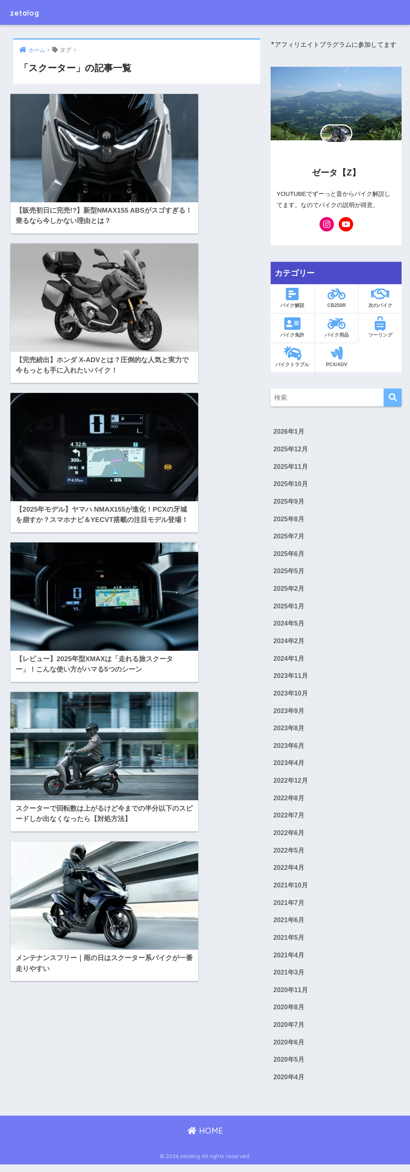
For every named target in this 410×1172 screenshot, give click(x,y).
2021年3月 (289, 978)
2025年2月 (289, 590)
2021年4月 (289, 961)
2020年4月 (289, 1084)
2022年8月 (289, 802)
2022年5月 (289, 855)
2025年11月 (290, 467)
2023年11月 (290, 678)
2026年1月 (289, 431)
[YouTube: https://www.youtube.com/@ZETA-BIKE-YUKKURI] (346, 224)
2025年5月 (289, 572)
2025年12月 (290, 449)
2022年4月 (289, 872)
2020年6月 (289, 1049)
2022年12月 (290, 784)
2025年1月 (289, 608)
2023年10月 (290, 696)
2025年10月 (290, 484)
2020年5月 (289, 1066)
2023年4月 (289, 767)
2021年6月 (289, 925)
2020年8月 (289, 1013)
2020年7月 (289, 1031)
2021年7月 (289, 908)
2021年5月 (289, 943)
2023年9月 (289, 714)
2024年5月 (289, 626)
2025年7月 (289, 537)
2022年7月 (289, 819)
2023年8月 (289, 731)
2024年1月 (289, 661)
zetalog (28, 12)
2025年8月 (289, 520)
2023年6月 (289, 749)
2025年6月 (289, 555)
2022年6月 (289, 837)
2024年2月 (289, 643)
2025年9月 (289, 502)
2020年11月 (290, 996)
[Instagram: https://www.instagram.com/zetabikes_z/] (327, 224)
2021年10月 (290, 890)
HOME (205, 1138)
